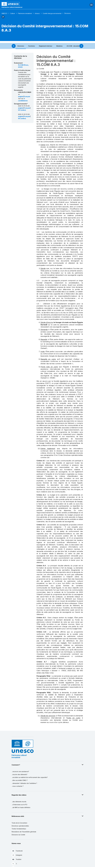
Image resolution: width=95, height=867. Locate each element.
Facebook (17, 850)
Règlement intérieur (45, 46)
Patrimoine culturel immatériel (12, 7)
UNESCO (4, 13)
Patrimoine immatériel (25, 13)
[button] (3, 18)
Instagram (17, 855)
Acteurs (37, 13)
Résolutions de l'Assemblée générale (24, 832)
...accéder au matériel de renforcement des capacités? (30, 777)
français (27, 96)
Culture (12, 13)
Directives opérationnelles (20, 826)
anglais (20, 96)
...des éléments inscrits (19, 801)
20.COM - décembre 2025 (75, 46)
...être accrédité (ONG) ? (20, 780)
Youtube (16, 859)
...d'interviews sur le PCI (19, 804)
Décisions (20, 46)
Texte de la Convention (19, 823)
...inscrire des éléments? (19, 774)
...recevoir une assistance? (20, 771)
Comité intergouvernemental (52, 13)
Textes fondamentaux (19, 829)
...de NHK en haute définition (21, 807)
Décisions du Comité (18, 835)
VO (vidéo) (22, 110)
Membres (59, 46)
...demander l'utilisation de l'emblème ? (24, 783)
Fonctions (31, 46)
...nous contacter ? (18, 786)
